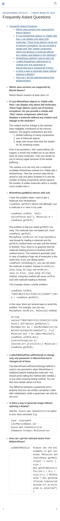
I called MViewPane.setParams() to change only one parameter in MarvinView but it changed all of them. (35, 64)
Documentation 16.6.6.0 (14, 13)
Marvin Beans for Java (43, 13)
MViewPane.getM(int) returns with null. (35, 58)
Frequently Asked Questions (23, 26)
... (29, 13)
